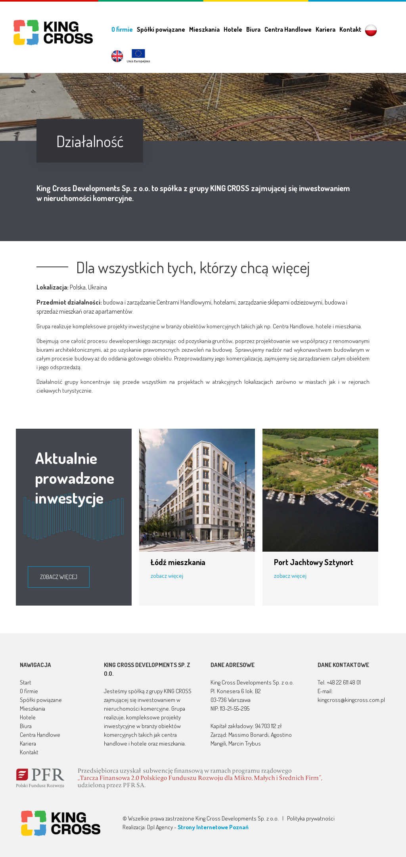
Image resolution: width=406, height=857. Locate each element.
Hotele (233, 29)
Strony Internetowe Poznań (213, 827)
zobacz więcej (58, 577)
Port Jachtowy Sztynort (313, 562)
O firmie (122, 29)
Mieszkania (204, 29)
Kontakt (350, 29)
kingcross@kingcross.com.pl (351, 700)
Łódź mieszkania (178, 562)
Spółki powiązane (161, 29)
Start (25, 682)
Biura (253, 29)
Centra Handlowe (288, 29)
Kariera (325, 29)
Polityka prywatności (311, 818)
